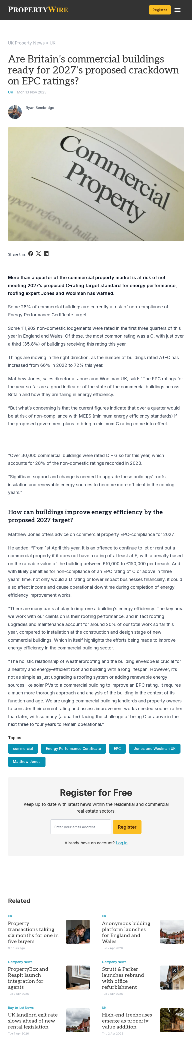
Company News (20, 962)
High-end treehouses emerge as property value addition (127, 1021)
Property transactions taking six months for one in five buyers (33, 933)
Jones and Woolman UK (155, 748)
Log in (122, 842)
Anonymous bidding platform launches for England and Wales (126, 933)
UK (53, 42)
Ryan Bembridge (40, 107)
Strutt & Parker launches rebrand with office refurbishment (123, 978)
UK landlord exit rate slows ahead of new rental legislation (33, 1021)
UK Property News (26, 42)
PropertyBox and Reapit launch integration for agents (28, 978)
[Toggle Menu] (177, 10)
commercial (23, 748)
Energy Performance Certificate (73, 748)
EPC (117, 748)
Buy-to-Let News (21, 1008)
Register (159, 10)
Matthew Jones (26, 761)
